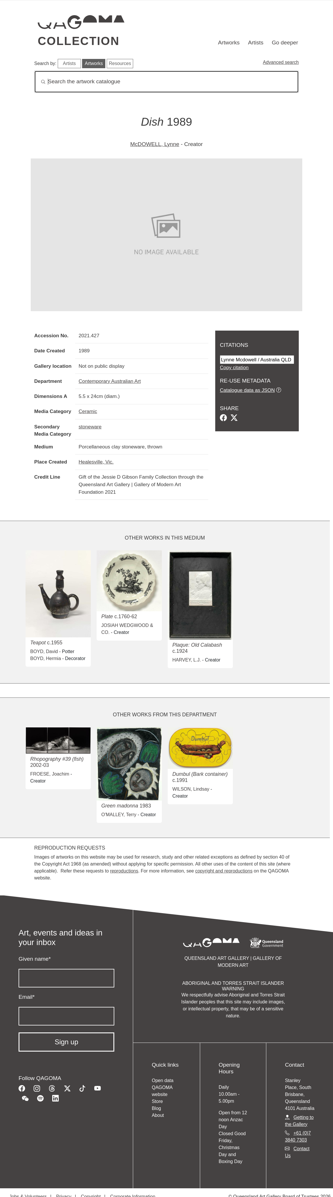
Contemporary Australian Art (110, 381)
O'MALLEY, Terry (118, 814)
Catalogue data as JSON (247, 390)
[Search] (166, 82)
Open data (162, 1080)
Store (157, 1101)
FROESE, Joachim (49, 773)
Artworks (229, 42)
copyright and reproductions (223, 870)
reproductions (124, 870)
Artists (255, 42)
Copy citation (234, 367)
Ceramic (88, 411)
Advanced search (281, 62)
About (158, 1115)
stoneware (90, 427)
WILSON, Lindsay (190, 789)
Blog (156, 1108)
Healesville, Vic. (96, 462)
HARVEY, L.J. (186, 659)
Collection (79, 41)
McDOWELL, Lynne (154, 144)
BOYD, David (44, 651)
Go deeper (285, 42)
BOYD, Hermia (45, 658)
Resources (120, 63)
